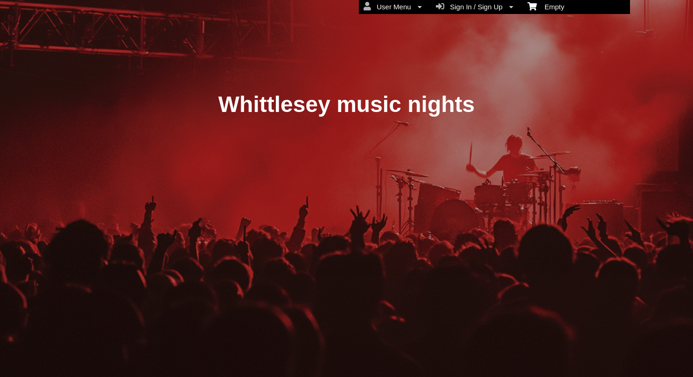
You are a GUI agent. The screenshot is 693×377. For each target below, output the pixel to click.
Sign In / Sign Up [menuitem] (474, 6)
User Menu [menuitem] (393, 6)
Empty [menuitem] (545, 6)
